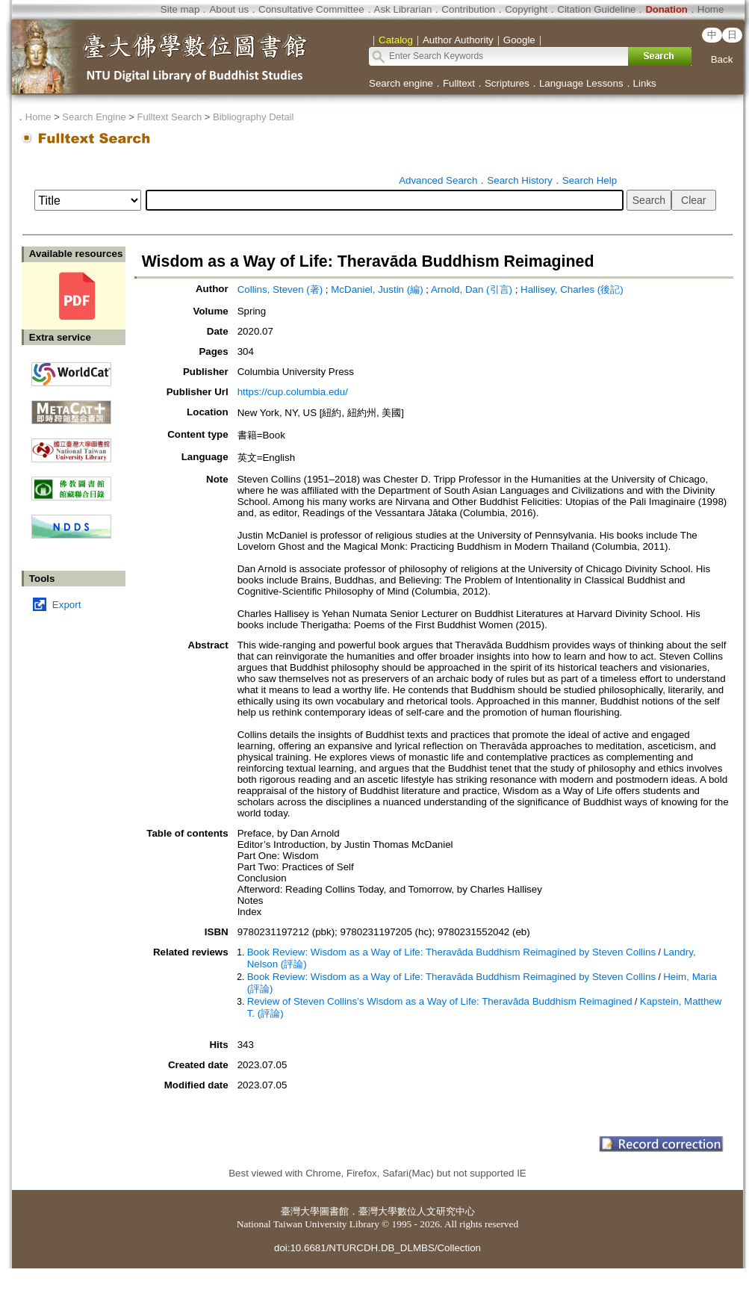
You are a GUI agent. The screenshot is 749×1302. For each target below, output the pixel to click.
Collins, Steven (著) (280, 289)
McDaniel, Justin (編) (377, 289)
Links (644, 83)
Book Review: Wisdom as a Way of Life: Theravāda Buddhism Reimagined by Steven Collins (451, 952)
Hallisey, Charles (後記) (572, 289)
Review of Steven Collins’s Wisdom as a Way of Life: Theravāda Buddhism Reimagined (440, 1001)
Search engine (401, 83)
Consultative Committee (311, 9)
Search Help (589, 180)
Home (710, 9)
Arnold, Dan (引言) (471, 289)
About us (229, 9)
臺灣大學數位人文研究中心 (416, 1211)
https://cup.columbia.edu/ (292, 391)
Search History (519, 180)
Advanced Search (438, 180)
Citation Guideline (596, 9)
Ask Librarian (403, 9)
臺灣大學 (300, 1211)
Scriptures (507, 83)
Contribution (468, 9)
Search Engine (93, 117)
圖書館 (334, 1211)
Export (66, 604)
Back (722, 59)
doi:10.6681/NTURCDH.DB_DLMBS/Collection (377, 1247)
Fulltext (459, 83)
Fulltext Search (169, 117)
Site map (180, 9)
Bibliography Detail (253, 117)
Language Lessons (581, 83)
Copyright (526, 9)
